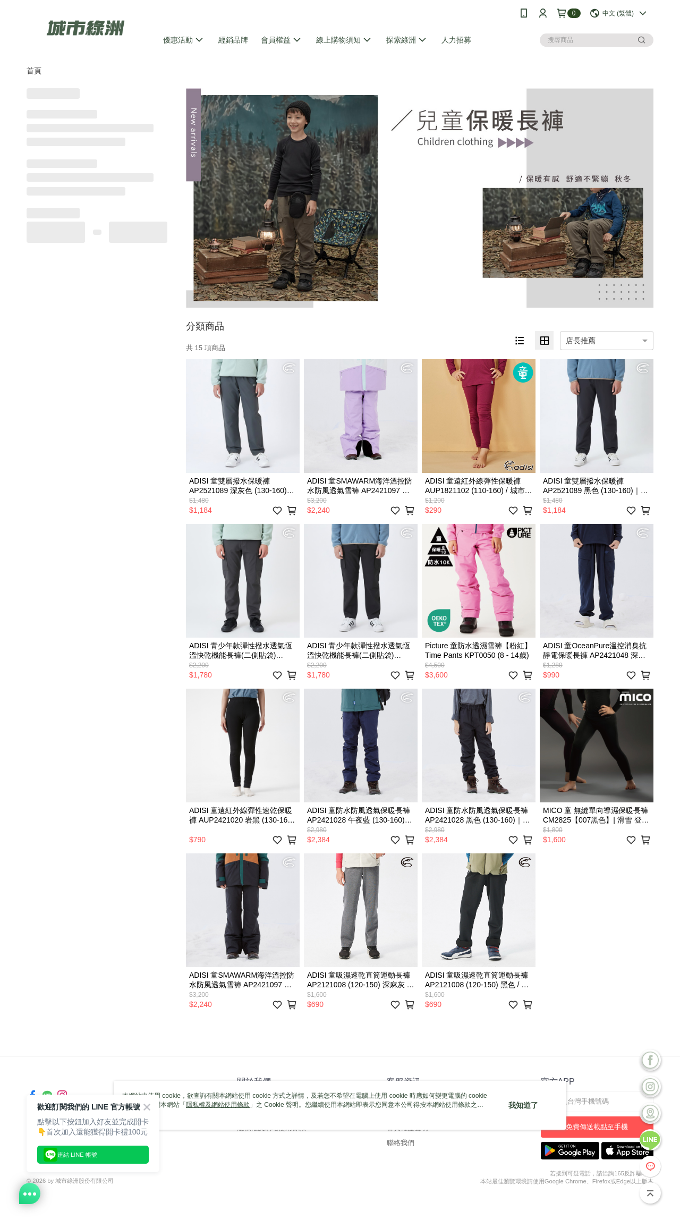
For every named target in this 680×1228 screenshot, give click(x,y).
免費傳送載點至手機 (597, 1127)
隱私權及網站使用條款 (218, 1104)
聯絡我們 (400, 1143)
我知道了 (523, 1105)
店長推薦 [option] (581, 340)
